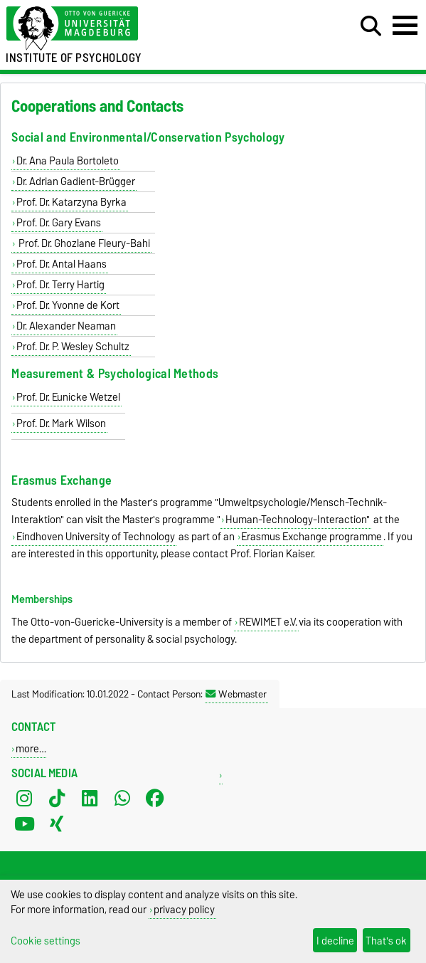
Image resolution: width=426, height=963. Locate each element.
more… (31, 748)
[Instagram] (24, 798)
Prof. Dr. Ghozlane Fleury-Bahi (83, 243)
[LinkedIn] (89, 798)
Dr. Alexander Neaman (66, 326)
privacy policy (184, 909)
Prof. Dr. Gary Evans (58, 222)
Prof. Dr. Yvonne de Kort (67, 305)
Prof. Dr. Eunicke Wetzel (68, 397)
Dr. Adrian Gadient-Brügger (75, 181)
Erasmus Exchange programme (311, 536)
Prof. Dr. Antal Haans (61, 264)
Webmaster (236, 693)
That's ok (386, 940)
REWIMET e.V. (268, 622)
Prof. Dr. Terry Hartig (60, 284)
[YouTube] (24, 824)
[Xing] (57, 824)
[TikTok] (57, 798)
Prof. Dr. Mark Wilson (61, 423)
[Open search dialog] (371, 26)
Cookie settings (45, 940)
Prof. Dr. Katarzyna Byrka (71, 202)
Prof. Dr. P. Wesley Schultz (72, 346)
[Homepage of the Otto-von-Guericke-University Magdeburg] (130, 29)
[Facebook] (155, 798)
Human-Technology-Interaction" (297, 519)
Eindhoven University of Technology (95, 536)
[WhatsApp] (122, 798)
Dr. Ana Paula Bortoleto (67, 160)
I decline (335, 940)
